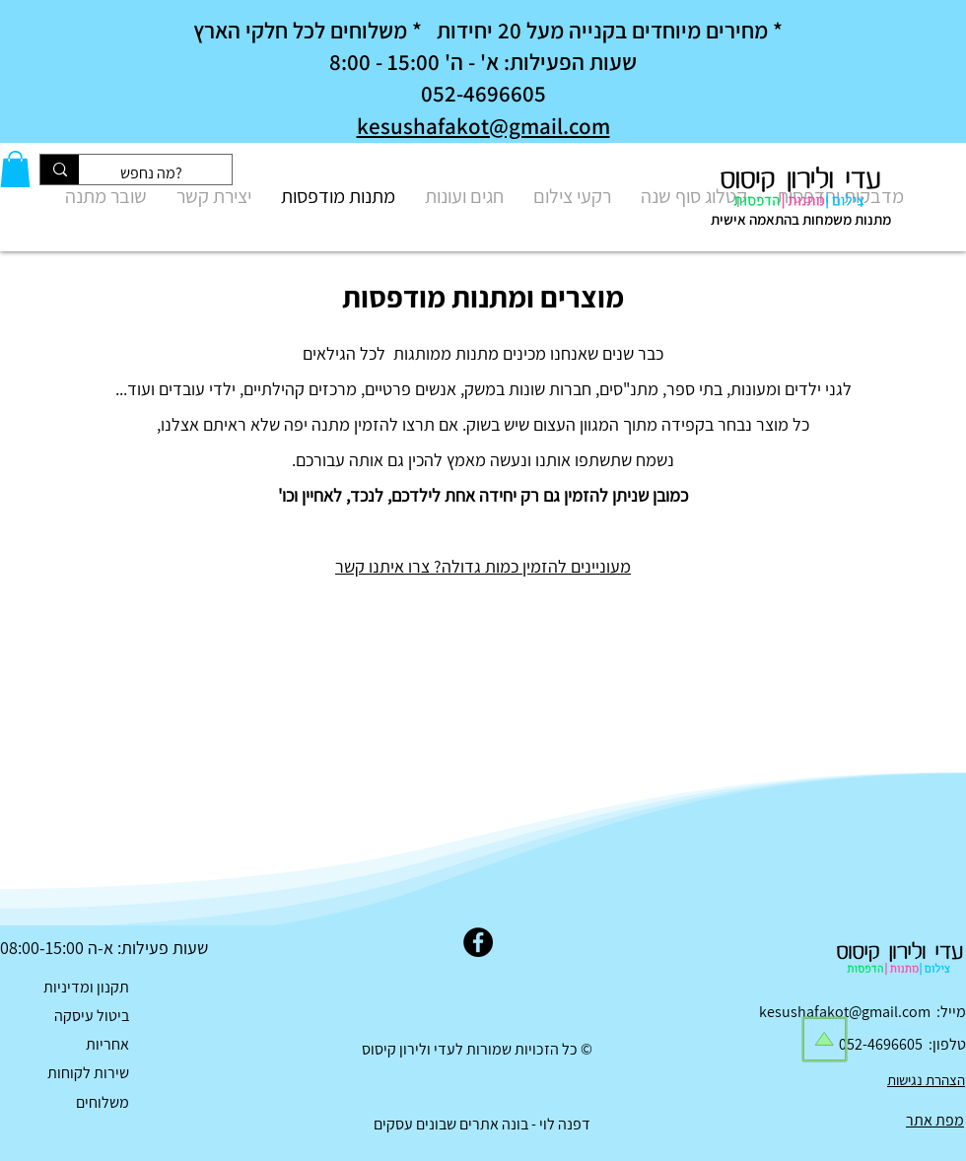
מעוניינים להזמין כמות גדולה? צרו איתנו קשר (483, 566)
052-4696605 (884, 1044)
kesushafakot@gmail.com (483, 126)
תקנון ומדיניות (86, 987)
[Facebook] (478, 942)
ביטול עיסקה (91, 1015)
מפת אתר (935, 1120)
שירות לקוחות (88, 1072)
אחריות (107, 1044)
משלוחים (102, 1102)
